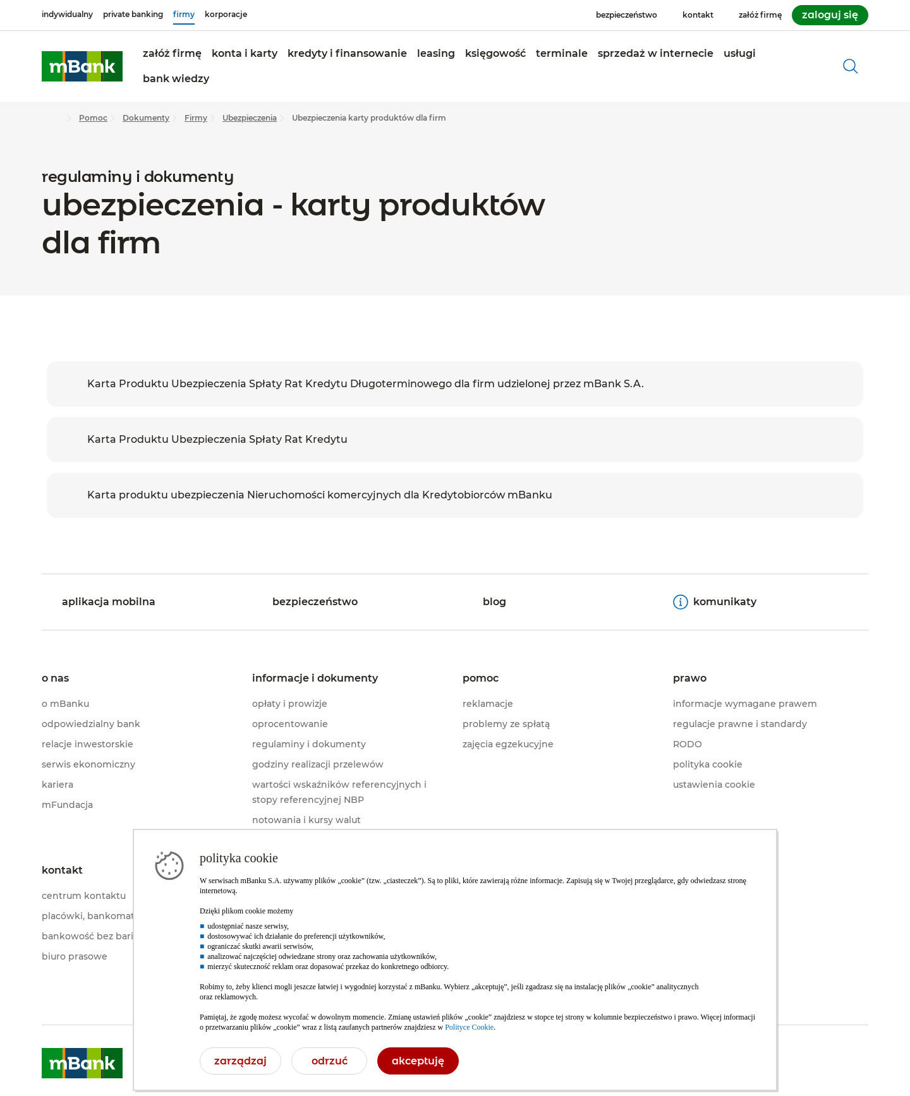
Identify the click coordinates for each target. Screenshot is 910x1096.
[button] (172, 53)
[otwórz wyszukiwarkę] (850, 66)
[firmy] (184, 14)
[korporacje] (226, 14)
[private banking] (133, 14)
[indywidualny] (67, 14)
